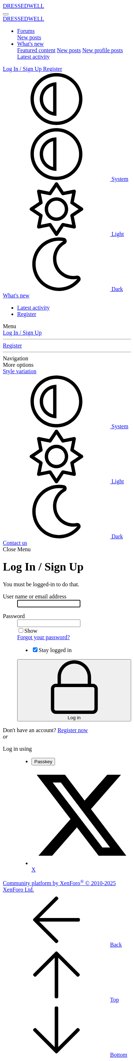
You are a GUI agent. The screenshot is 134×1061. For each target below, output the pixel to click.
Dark (63, 289)
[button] (56, 124)
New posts (29, 37)
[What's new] (16, 295)
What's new (30, 44)
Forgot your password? (43, 637)
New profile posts (102, 50)
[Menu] (6, 14)
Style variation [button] (19, 371)
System (65, 179)
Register (26, 314)
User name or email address (34, 596)
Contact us (15, 543)
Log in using (17, 749)
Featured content (36, 50)
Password (14, 616)
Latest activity (33, 57)
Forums (26, 31)
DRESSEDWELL (23, 6)
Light (63, 234)
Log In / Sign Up (22, 333)
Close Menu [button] (17, 549)
